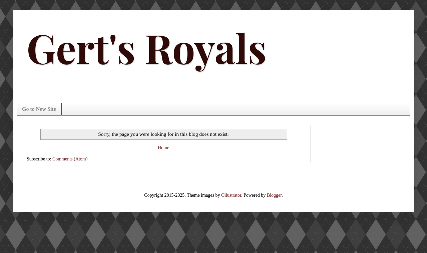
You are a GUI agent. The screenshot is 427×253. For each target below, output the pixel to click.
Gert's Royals (147, 47)
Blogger (274, 195)
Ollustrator (231, 195)
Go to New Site (39, 109)
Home (163, 147)
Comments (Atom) (69, 158)
